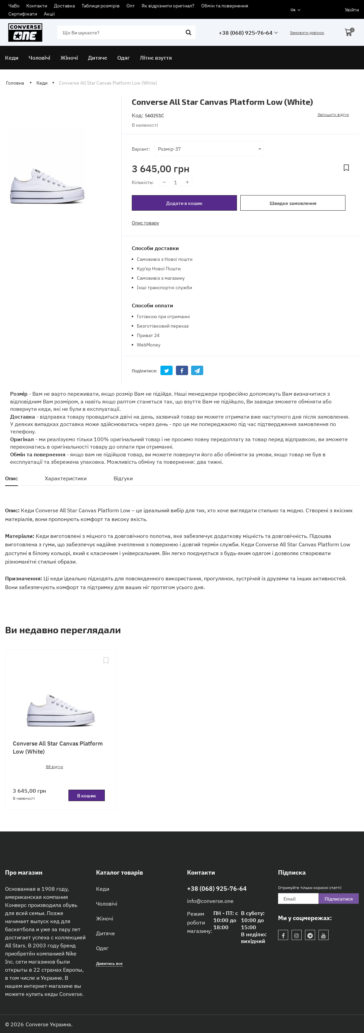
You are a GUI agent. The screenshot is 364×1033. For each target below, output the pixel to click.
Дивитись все (109, 963)
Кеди (102, 888)
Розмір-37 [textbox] (169, 148)
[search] (126, 32)
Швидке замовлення (293, 203)
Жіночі (104, 918)
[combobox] (209, 148)
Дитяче (105, 933)
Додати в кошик (184, 203)
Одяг (102, 947)
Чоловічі (106, 903)
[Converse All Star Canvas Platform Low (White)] (61, 692)
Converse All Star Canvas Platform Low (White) (58, 747)
